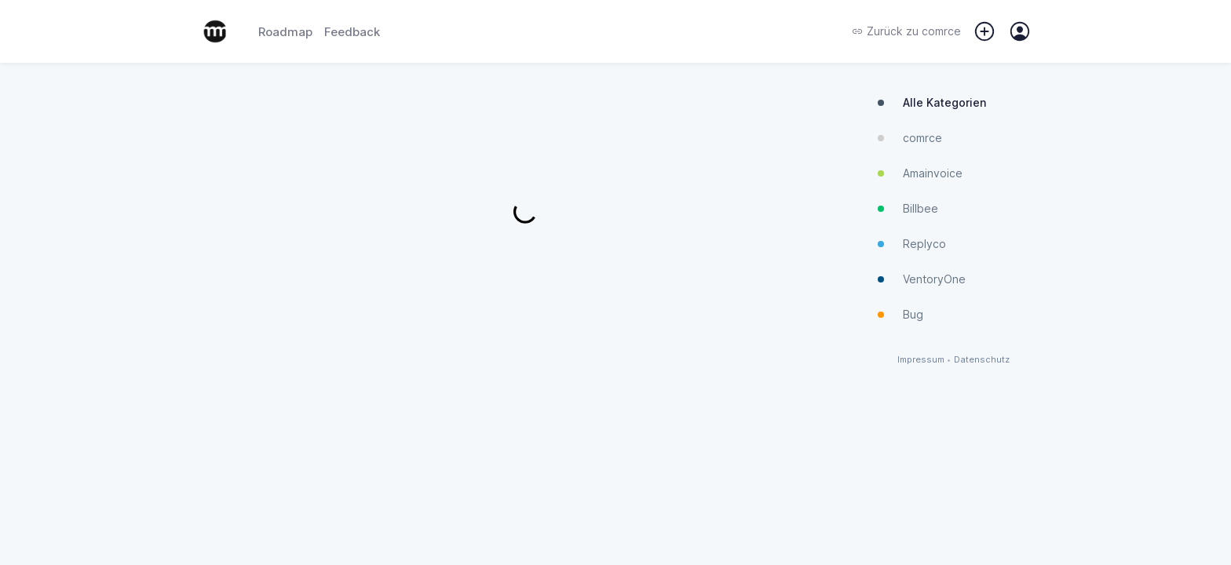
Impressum (920, 359)
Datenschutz (982, 359)
